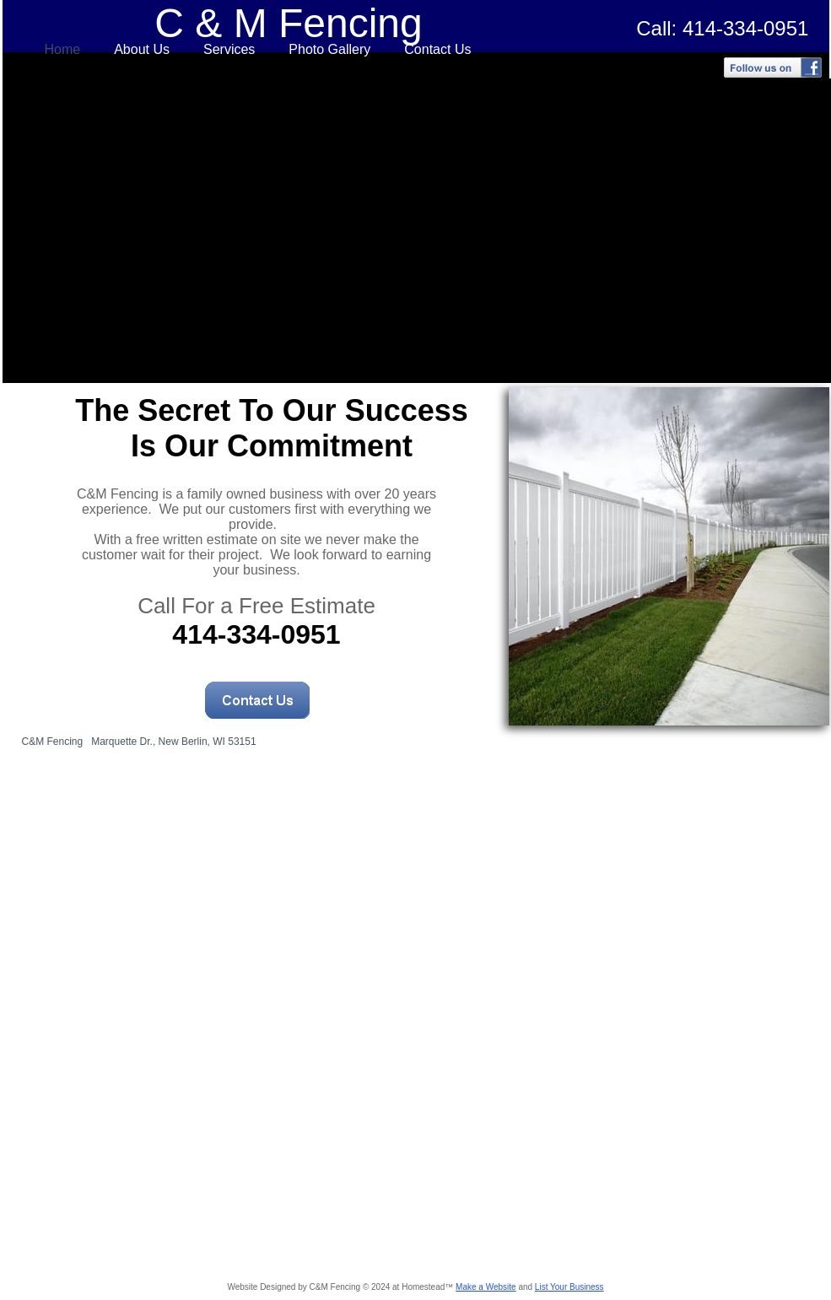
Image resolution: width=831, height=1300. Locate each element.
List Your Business (569, 1287)
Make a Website (486, 1287)
